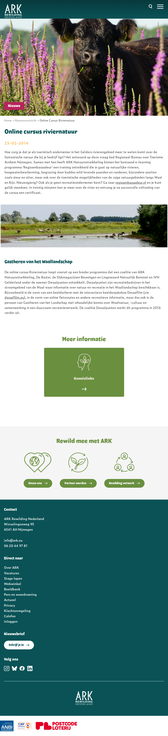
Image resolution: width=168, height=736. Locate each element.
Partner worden (78, 483)
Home (8, 120)
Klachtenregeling (17, 610)
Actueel (10, 599)
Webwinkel (12, 583)
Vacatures (11, 573)
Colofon (10, 616)
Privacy (9, 605)
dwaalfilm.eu (14, 297)
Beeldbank (12, 589)
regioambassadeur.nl (130, 182)
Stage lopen (13, 578)
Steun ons (37, 483)
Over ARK (11, 567)
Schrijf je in (19, 645)
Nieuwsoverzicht (26, 120)
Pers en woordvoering (20, 594)
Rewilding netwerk (124, 483)
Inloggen (11, 621)
